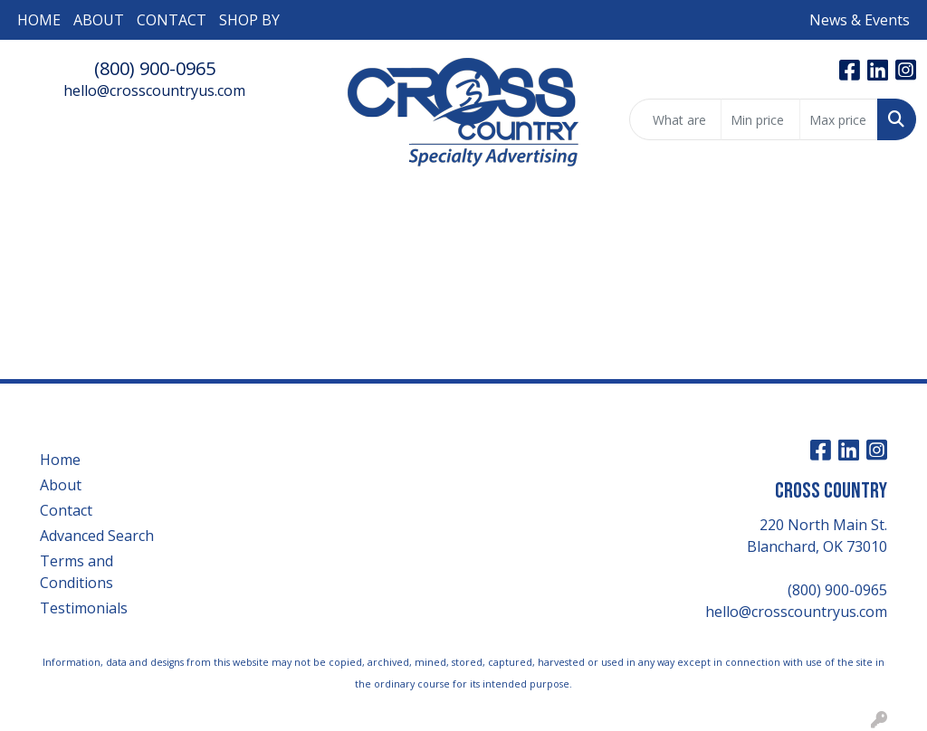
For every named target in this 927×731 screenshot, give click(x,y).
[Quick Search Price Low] (760, 119)
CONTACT (171, 20)
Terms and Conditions (76, 572)
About (60, 485)
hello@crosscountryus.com (154, 90)
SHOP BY (249, 20)
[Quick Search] (675, 119)
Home (60, 460)
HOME (39, 20)
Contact (66, 510)
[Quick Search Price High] (838, 119)
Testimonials (84, 608)
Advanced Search (97, 536)
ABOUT (98, 20)
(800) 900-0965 (154, 68)
